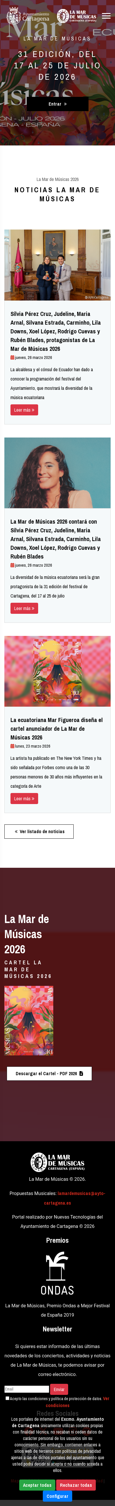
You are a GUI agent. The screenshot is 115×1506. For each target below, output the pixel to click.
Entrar (58, 104)
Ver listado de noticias (40, 831)
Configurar (57, 1496)
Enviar (59, 1389)
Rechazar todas (76, 1485)
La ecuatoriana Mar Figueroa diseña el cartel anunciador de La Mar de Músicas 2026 (56, 728)
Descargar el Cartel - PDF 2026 (49, 1073)
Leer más (24, 410)
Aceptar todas (37, 1485)
